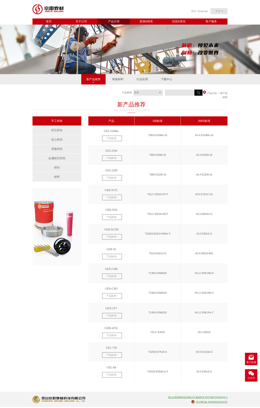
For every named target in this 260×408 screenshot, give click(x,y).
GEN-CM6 (111, 269)
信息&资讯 (179, 21)
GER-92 (111, 249)
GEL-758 (111, 347)
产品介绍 (113, 21)
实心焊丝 (57, 139)
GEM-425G (111, 328)
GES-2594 (111, 150)
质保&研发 (146, 21)
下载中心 (166, 79)
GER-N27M (111, 229)
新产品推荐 (93, 79)
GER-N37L (111, 190)
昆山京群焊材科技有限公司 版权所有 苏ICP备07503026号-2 (198, 397)
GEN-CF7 (111, 308)
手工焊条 (57, 120)
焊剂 (57, 167)
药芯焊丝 (57, 130)
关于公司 (81, 21)
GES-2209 (111, 170)
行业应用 (142, 79)
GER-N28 (111, 209)
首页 (49, 21)
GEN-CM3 (111, 288)
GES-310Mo (111, 131)
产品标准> (112, 138)
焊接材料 (118, 79)
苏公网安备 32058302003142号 (212, 402)
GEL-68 (111, 367)
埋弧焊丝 (57, 148)
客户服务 (211, 21)
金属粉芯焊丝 (56, 158)
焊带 (57, 177)
